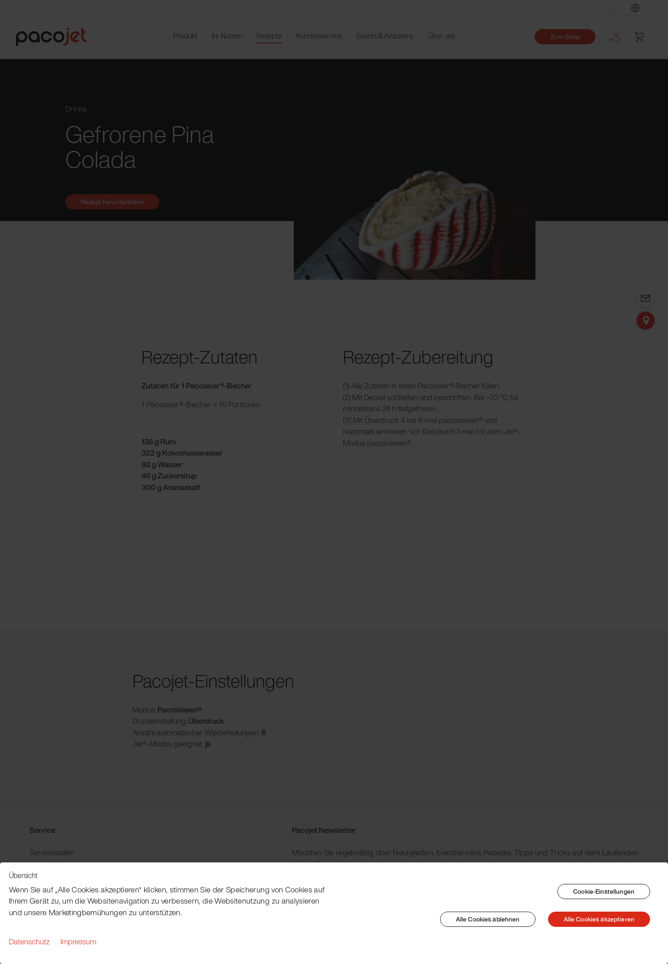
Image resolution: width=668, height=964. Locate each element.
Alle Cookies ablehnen (488, 919)
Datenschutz (29, 941)
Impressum (78, 941)
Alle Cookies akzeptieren (599, 919)
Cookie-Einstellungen (603, 891)
